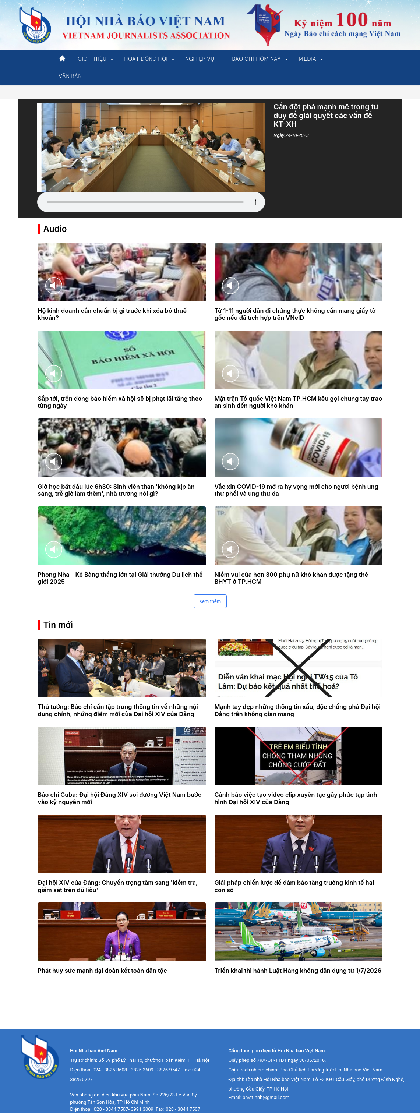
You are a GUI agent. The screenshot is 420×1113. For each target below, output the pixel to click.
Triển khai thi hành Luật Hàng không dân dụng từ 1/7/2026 (298, 956)
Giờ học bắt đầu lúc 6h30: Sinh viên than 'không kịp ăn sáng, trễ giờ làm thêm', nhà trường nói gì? (116, 476)
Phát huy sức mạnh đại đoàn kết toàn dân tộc (102, 956)
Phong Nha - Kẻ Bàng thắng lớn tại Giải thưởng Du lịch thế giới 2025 (120, 563)
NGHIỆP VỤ (199, 59)
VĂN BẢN (70, 76)
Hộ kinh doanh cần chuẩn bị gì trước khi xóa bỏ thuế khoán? (112, 300)
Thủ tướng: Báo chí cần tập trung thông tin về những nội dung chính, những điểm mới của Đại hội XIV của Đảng (118, 696)
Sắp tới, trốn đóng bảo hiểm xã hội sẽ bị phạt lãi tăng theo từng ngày (120, 388)
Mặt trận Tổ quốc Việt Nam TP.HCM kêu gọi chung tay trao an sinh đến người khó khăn (298, 388)
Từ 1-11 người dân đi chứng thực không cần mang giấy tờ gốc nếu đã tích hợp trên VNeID (295, 300)
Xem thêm (210, 587)
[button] (92, 59)
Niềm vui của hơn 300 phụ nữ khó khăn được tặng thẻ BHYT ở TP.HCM (291, 563)
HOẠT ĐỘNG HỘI (145, 59)
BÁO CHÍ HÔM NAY (256, 59)
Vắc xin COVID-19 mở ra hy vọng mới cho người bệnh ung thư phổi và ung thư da (296, 476)
